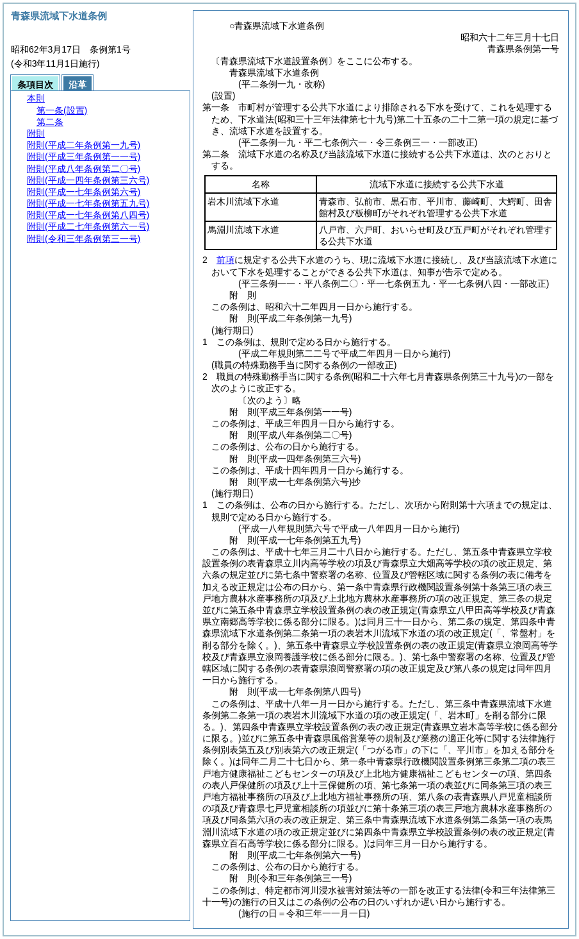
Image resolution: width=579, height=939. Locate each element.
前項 (225, 260)
